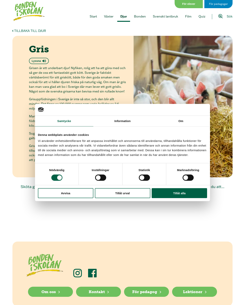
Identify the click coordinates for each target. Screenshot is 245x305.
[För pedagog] (146, 292)
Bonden (140, 16)
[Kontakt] (98, 292)
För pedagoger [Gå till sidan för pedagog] (218, 4)
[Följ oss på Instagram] (77, 273)
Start (93, 16)
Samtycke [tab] (64, 120)
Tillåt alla (179, 193)
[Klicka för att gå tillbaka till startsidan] (29, 11)
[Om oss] (50, 292)
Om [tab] (180, 120)
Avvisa (65, 193)
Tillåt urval (122, 193)
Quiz (202, 16)
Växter (108, 16)
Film (188, 16)
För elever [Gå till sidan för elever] (188, 3)
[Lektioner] (194, 292)
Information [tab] (122, 120)
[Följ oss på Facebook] (92, 273)
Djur (123, 16)
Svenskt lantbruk (165, 16)
